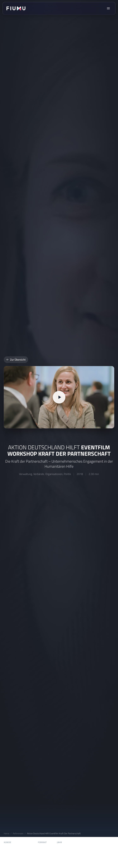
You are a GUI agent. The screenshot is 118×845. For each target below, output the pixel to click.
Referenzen (18, 833)
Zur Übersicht (16, 360)
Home (6, 833)
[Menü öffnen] (108, 8)
